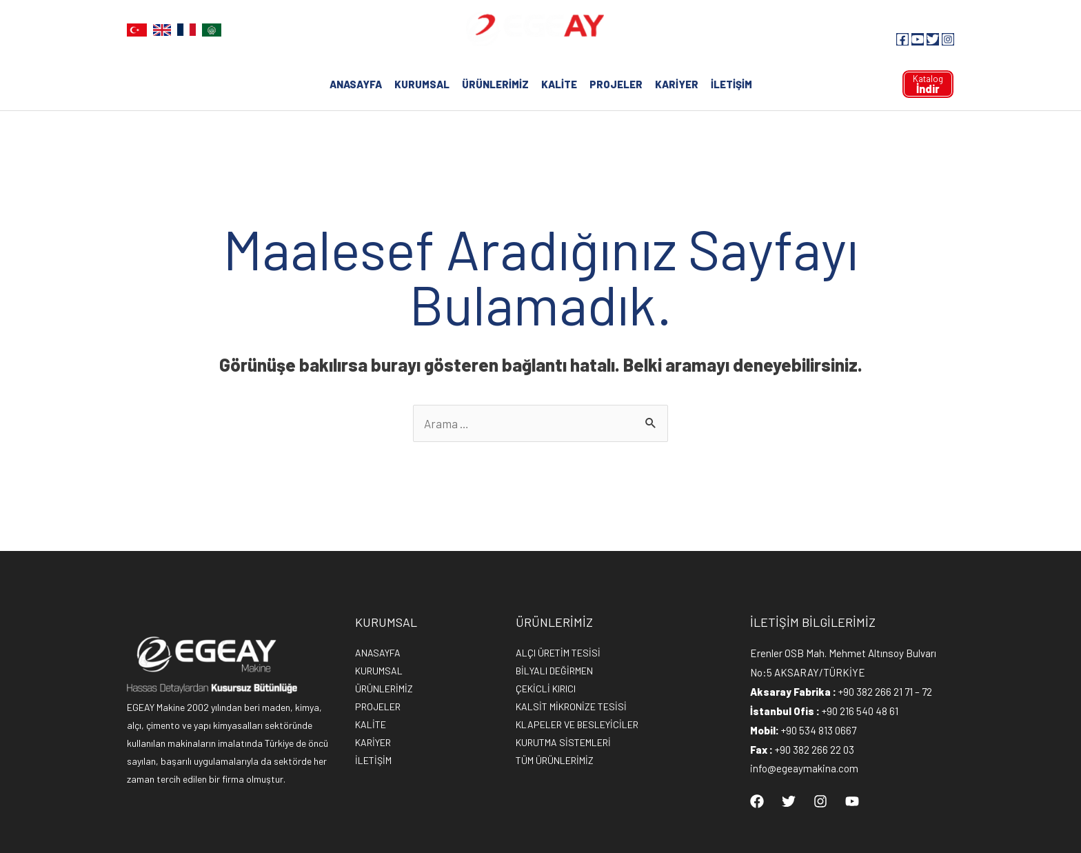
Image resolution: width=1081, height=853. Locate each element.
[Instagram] (948, 39)
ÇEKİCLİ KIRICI (546, 688)
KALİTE (559, 84)
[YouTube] (917, 39)
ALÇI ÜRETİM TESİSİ (558, 653)
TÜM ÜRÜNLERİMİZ (555, 760)
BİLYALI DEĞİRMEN (554, 670)
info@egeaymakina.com (804, 768)
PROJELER (616, 84)
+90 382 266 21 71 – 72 (885, 691)
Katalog (928, 84)
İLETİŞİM (731, 84)
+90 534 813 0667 (818, 730)
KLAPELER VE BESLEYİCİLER (577, 724)
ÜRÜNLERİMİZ (495, 84)
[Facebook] (902, 39)
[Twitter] (933, 39)
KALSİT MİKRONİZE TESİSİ (571, 706)
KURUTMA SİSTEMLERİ (563, 742)
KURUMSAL (421, 84)
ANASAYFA (356, 84)
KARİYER (676, 84)
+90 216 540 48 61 (860, 711)
